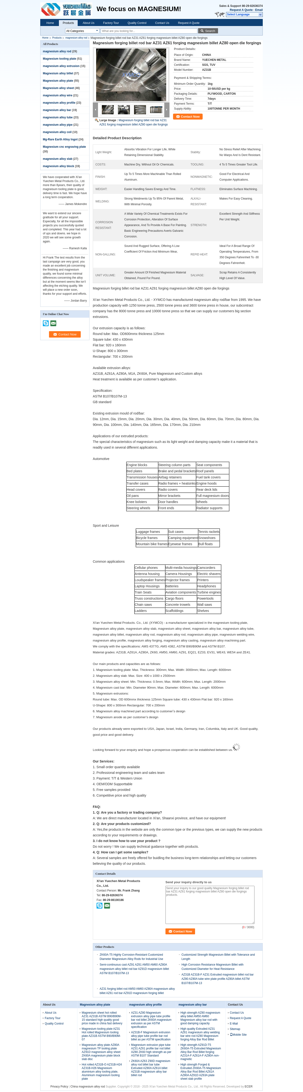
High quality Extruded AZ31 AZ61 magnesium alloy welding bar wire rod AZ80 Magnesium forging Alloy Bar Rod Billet (200, 1034)
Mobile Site (238, 1034)
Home (50, 23)
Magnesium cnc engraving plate (64, 146)
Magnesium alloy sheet (58, 88)
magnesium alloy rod (76, 37)
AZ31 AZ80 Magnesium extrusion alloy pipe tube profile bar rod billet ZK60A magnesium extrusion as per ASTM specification (151, 1020)
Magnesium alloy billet (58, 73)
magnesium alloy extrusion (61, 66)
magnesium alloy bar (57, 110)
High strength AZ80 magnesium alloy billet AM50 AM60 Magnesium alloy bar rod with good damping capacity (200, 1018)
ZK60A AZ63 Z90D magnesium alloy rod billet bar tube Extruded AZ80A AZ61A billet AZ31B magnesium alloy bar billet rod (150, 1068)
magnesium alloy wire (57, 95)
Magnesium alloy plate (58, 80)
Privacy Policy (59, 1086)
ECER (249, 1086)
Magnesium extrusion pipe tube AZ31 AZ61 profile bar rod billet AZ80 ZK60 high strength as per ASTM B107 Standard (151, 1050)
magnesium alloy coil (57, 132)
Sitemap (235, 1029)
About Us (88, 23)
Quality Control (137, 23)
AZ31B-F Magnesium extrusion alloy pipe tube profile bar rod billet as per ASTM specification (151, 1036)
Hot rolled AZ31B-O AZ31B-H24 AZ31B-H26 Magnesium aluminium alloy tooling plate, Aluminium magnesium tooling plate (102, 1071)
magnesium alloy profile (59, 102)
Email (259, 10)
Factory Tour (111, 23)
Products (68, 23)
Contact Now (190, 116)
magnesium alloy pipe (57, 124)
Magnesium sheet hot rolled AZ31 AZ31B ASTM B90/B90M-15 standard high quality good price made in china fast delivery (102, 1018)
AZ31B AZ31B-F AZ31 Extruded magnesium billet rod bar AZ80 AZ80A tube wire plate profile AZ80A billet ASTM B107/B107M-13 (218, 979)
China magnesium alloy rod (88, 1086)
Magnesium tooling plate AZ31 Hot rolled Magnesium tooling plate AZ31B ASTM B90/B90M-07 (101, 1034)
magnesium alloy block (58, 166)
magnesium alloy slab (57, 158)
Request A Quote (241, 10)
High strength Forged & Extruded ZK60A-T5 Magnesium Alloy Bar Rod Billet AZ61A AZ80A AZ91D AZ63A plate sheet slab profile (200, 1071)
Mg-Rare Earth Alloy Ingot (60, 139)
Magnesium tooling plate (59, 58)
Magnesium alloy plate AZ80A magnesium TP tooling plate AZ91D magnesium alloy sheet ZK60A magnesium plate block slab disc (101, 1052)
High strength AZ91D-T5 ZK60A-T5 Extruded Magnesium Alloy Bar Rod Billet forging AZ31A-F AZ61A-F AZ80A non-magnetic (200, 1052)
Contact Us (162, 23)
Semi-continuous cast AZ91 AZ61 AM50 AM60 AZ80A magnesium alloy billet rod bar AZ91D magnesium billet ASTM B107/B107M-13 (134, 969)
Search (210, 31)
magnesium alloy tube (58, 117)
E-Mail (234, 1023)
